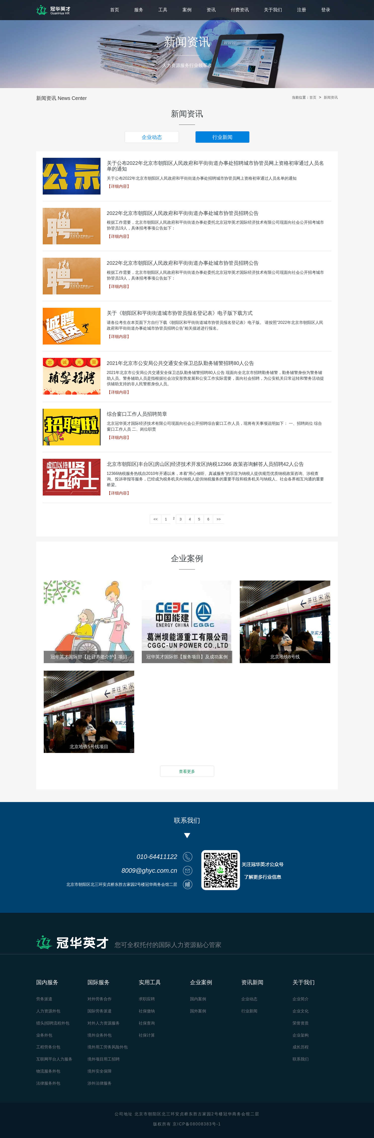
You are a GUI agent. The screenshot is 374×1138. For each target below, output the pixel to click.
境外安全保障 (99, 1071)
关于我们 (273, 9)
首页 (114, 9)
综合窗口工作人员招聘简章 (137, 414)
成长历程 (301, 1047)
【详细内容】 (119, 186)
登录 (325, 9)
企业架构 (301, 1035)
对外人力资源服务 (103, 1023)
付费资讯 (240, 9)
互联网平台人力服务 (54, 1059)
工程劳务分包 (48, 1047)
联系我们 (301, 1059)
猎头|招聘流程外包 (52, 1023)
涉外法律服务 (99, 1083)
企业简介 (301, 999)
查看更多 (187, 771)
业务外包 (44, 1035)
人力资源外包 (48, 1011)
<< (156, 519)
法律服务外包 (48, 1083)
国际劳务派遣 (99, 1011)
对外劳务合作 (99, 999)
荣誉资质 (301, 1023)
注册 (301, 9)
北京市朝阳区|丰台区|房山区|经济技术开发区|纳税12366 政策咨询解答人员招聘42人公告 (205, 464)
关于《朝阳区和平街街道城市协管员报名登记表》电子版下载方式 (180, 313)
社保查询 (147, 1023)
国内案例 (198, 999)
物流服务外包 (48, 1071)
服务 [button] (138, 9)
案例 (187, 9)
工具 (162, 9)
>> (219, 519)
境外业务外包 (99, 1035)
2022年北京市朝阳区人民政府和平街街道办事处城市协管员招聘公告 (183, 213)
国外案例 (198, 1011)
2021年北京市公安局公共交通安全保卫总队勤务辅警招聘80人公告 (180, 363)
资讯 (211, 9)
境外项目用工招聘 (103, 1059)
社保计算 (147, 1035)
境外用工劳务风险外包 (107, 1047)
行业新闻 (222, 137)
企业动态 (152, 137)
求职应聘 (147, 999)
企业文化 (301, 1011)
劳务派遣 (44, 999)
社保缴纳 (147, 1011)
